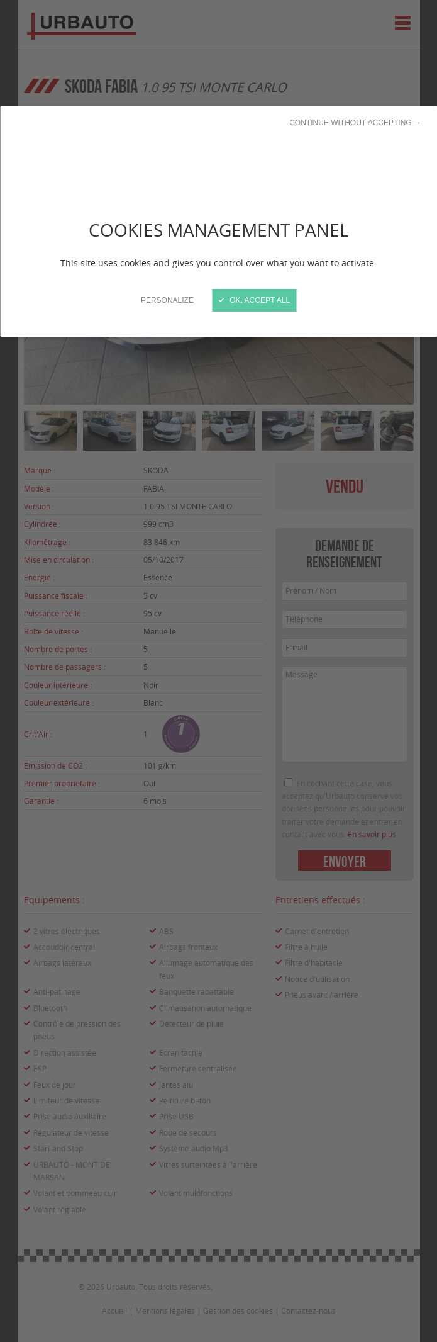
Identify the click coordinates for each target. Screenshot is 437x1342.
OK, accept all (254, 300)
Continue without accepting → (355, 122)
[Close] (218, 671)
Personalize (167, 300)
